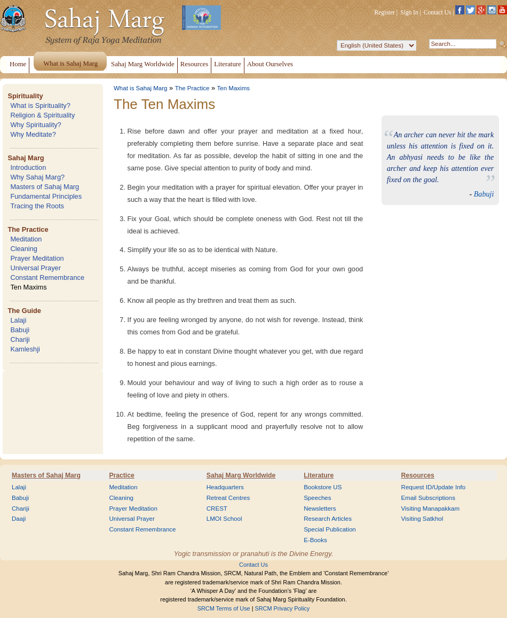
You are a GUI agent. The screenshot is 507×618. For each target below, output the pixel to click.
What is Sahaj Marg (140, 88)
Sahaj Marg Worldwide (241, 475)
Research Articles (328, 518)
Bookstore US (323, 487)
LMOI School (224, 518)
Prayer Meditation (37, 258)
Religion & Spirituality (42, 115)
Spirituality (25, 96)
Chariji (19, 339)
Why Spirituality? (35, 125)
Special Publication (330, 529)
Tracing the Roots (37, 206)
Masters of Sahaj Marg (44, 187)
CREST (217, 508)
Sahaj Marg (25, 158)
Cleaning (23, 249)
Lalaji (18, 320)
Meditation (26, 239)
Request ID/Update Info (433, 487)
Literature (319, 475)
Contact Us (437, 12)
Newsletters (320, 508)
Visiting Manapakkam (430, 508)
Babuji (19, 330)
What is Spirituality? (40, 105)
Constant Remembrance (47, 277)
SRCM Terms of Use (223, 608)
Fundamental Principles (46, 196)
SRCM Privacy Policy (282, 608)
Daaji (19, 518)
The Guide (24, 311)
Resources (417, 475)
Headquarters (225, 487)
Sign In (409, 12)
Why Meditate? (33, 134)
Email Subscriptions (428, 498)
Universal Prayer (35, 268)
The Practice (27, 229)
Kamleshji (24, 349)
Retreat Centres (228, 498)
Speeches (317, 498)
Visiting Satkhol (422, 518)
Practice (121, 475)
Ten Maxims (28, 287)
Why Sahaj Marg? (37, 177)
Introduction (28, 167)
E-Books (315, 540)
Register (385, 12)
